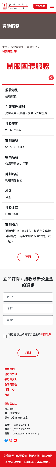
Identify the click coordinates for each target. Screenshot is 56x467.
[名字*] (28, 308)
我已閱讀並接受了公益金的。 (29, 336)
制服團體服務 (9, 51)
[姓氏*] (28, 297)
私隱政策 (46, 334)
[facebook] (6, 440)
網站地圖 (34, 455)
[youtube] (15, 440)
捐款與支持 (10, 374)
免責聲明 (9, 455)
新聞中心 (9, 389)
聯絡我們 (47, 455)
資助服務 (32, 47)
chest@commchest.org (26, 433)
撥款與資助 (17, 47)
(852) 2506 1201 (21, 429)
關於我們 (9, 369)
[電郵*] (28, 319)
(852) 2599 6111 (21, 424)
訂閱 (28, 352)
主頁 (4, 47)
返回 (28, 257)
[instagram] (10, 440)
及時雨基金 (10, 384)
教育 (7, 394)
